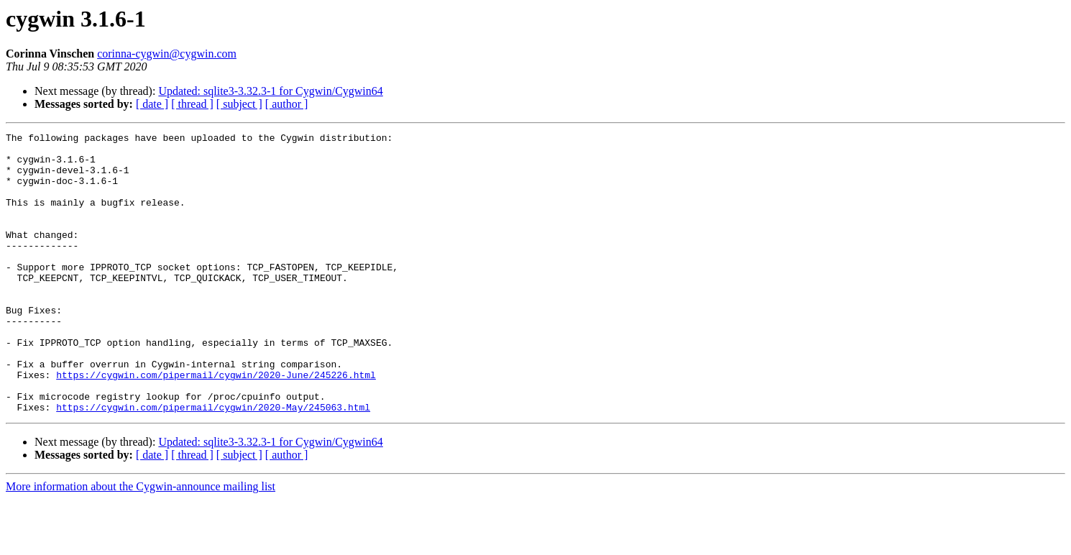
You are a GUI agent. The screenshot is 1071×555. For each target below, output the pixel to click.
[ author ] (286, 104)
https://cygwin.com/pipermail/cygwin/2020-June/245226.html (216, 424)
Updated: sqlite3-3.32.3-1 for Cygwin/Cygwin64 (270, 91)
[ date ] (152, 104)
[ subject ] (239, 104)
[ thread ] (192, 104)
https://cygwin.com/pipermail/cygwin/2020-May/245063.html (213, 463)
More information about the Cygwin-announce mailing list (140, 542)
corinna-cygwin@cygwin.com (166, 53)
